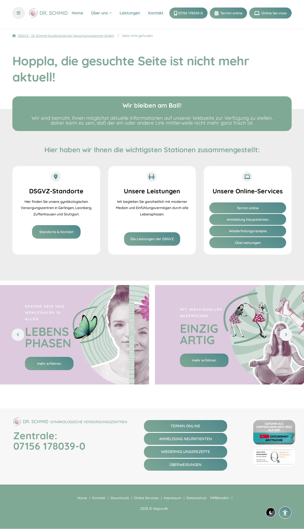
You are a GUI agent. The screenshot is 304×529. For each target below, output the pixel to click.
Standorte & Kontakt (56, 232)
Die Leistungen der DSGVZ (152, 239)
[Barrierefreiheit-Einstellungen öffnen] (285, 512)
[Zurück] (18, 334)
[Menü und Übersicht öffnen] (18, 14)
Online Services (274, 14)
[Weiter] (285, 334)
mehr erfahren (49, 363)
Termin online (230, 14)
